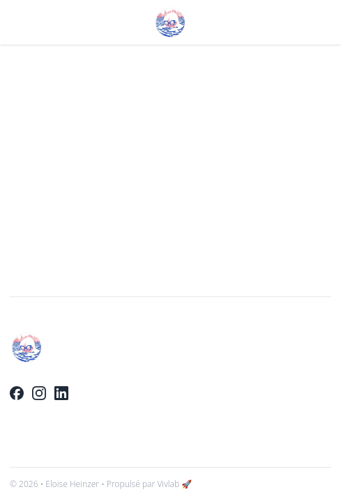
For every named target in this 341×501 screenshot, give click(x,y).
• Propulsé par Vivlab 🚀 (146, 484)
